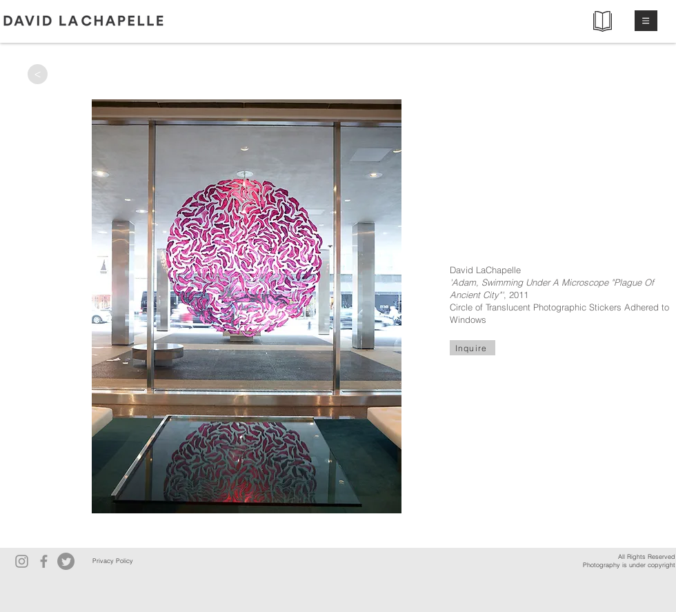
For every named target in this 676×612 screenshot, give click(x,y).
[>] (38, 74)
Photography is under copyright (629, 565)
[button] (646, 20)
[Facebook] (43, 561)
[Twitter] (65, 561)
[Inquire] (472, 347)
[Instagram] (21, 561)
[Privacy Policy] (112, 561)
